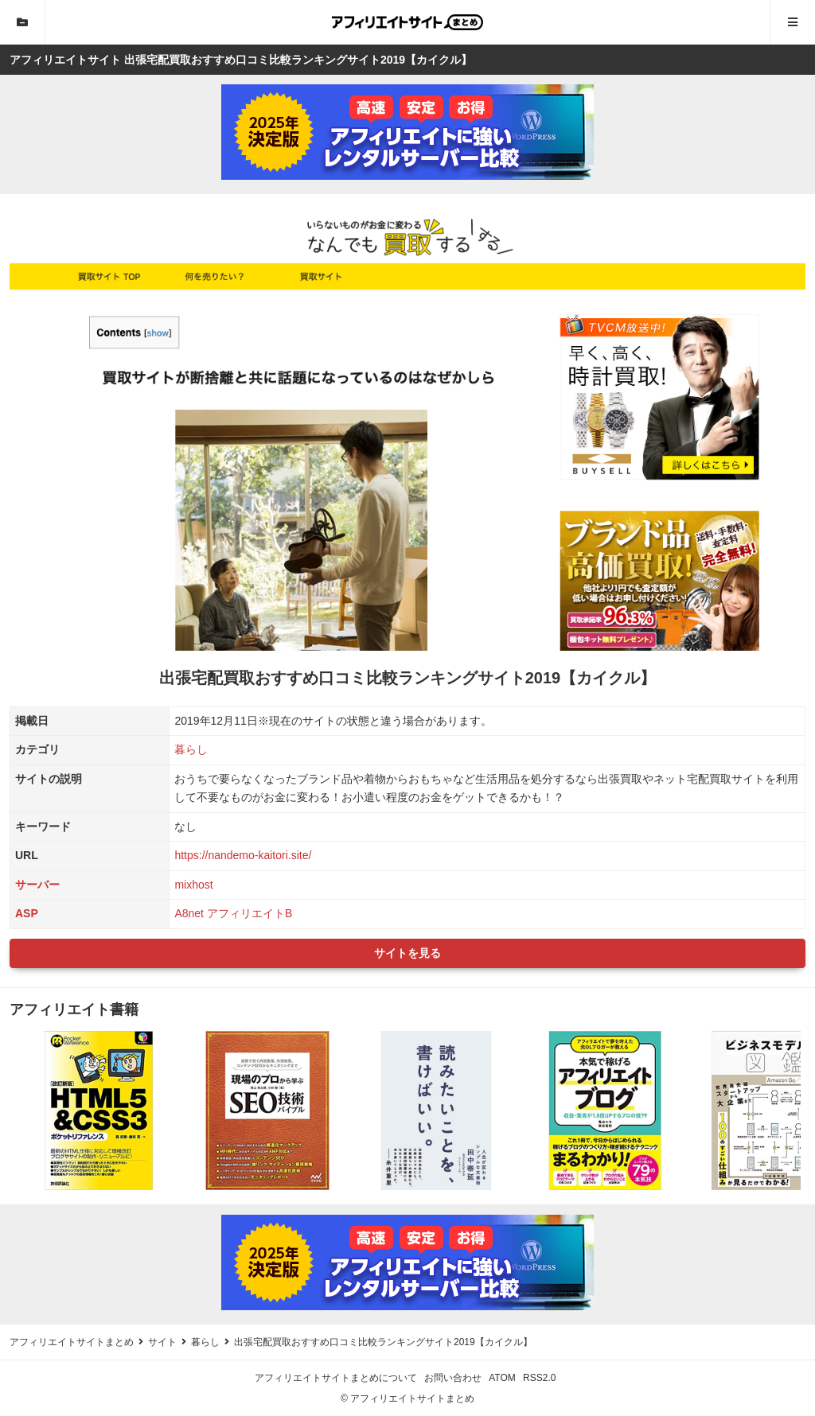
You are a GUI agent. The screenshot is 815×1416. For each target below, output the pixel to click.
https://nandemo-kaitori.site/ (242, 855)
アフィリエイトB (249, 913)
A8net (189, 913)
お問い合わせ (453, 1377)
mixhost (193, 884)
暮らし (191, 749)
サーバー (37, 884)
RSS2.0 (539, 1377)
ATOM (502, 1377)
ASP (26, 913)
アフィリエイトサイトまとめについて (336, 1377)
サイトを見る (407, 953)
